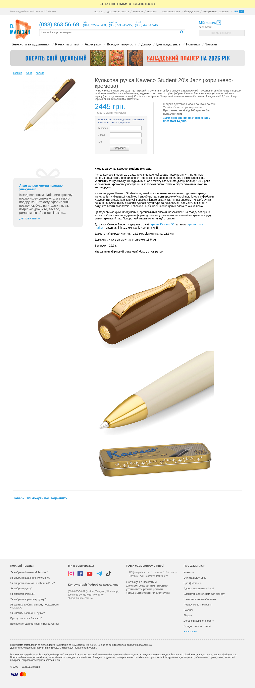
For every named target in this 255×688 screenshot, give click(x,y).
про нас (98, 11)
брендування (191, 11)
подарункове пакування (216, 11)
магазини (152, 11)
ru (236, 11)
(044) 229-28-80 (91, 645)
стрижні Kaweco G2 (162, 224)
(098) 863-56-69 (59, 24)
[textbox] (109, 32)
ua (241, 11)
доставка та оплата (118, 11)
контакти (138, 11)
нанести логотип (171, 11)
